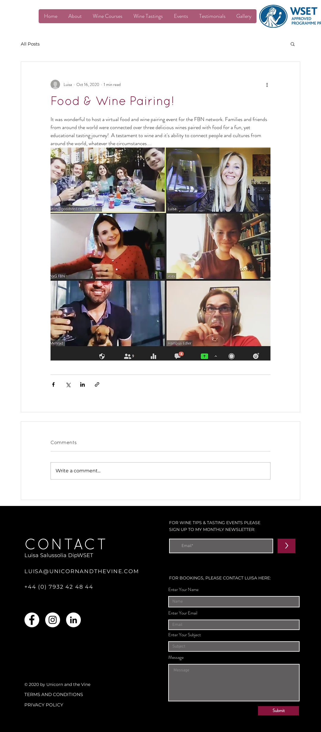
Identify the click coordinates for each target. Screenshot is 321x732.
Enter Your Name (183, 589)
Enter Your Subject (184, 635)
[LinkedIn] (73, 619)
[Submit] (278, 711)
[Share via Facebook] (53, 384)
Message (176, 657)
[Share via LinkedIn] (82, 384)
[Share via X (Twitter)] (68, 384)
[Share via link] (97, 384)
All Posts (30, 44)
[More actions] (266, 84)
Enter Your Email (182, 613)
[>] (286, 546)
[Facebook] (31, 619)
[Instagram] (52, 619)
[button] (292, 43)
